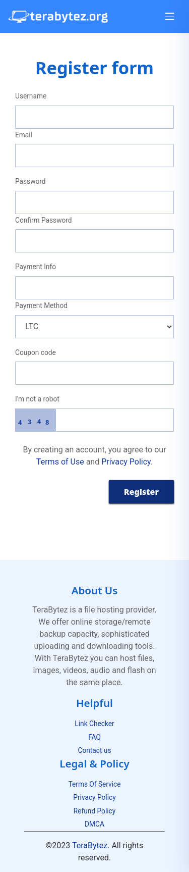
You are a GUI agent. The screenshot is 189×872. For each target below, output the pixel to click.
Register (141, 491)
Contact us (94, 750)
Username (30, 96)
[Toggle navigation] (170, 16)
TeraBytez (89, 845)
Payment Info (35, 267)
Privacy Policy (126, 462)
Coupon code (35, 352)
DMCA (94, 824)
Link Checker (94, 724)
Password (30, 181)
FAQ (94, 737)
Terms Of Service (94, 784)
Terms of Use (60, 462)
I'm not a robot (37, 399)
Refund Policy (94, 811)
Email (23, 135)
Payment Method (41, 305)
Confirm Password (43, 220)
